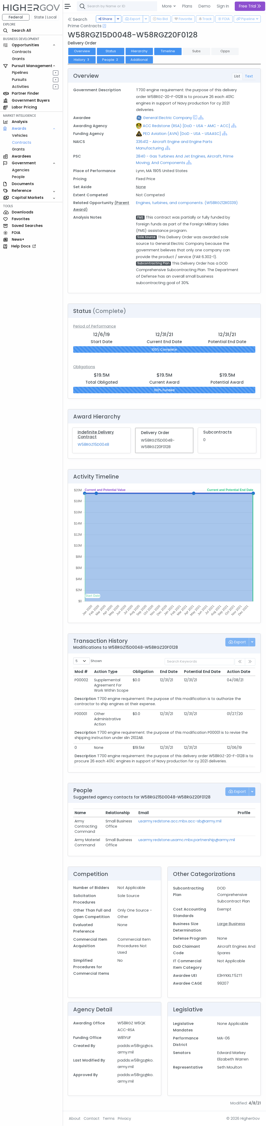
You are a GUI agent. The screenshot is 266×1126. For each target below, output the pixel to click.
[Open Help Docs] (104, 26)
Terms (109, 1118)
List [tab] (237, 76)
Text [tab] (249, 76)
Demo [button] (205, 6)
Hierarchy (139, 51)
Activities (20, 86)
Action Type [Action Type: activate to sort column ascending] (105, 671)
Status (111, 51)
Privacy (124, 1118)
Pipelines (20, 72)
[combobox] (155, 6)
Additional (139, 59)
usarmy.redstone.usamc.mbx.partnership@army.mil (186, 839)
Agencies (20, 170)
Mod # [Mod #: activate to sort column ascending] (81, 671)
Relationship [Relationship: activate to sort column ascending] (118, 812)
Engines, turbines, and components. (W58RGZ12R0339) (187, 202)
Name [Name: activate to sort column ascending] (80, 812)
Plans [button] (187, 6)
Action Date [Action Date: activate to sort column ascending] (238, 671)
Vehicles (20, 135)
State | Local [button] (45, 17)
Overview (82, 51)
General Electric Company (167, 117)
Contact (92, 1118)
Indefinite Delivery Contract (96, 434)
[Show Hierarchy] (200, 117)
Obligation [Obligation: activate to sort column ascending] (143, 671)
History (82, 59)
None (141, 186)
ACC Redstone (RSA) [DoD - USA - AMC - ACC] (186, 125)
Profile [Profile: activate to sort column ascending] (244, 812)
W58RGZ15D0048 (93, 444)
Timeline (168, 51)
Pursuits (19, 79)
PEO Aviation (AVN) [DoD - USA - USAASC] (182, 133)
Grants (18, 58)
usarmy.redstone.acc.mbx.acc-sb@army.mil (179, 821)
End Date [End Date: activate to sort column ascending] (168, 671)
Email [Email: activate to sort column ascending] (143, 812)
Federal (16, 17)
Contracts (21, 51)
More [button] (167, 6)
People (18, 176)
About (75, 1118)
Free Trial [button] (250, 6)
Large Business (231, 923)
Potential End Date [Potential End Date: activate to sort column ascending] (202, 671)
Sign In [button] (223, 6)
